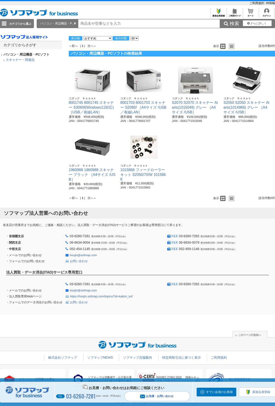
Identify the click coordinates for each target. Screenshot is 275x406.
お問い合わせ (79, 261)
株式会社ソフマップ (62, 357)
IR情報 (270, 3)
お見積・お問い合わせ (156, 396)
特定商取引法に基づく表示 (181, 357)
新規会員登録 (218, 14)
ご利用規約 (257, 3)
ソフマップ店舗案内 (137, 357)
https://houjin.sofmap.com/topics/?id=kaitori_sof (101, 296)
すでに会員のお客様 (219, 392)
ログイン (266, 14)
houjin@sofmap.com (83, 255)
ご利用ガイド (234, 14)
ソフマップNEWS (100, 357)
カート (250, 14)
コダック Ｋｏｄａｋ (82, 98)
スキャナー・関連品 (20, 60)
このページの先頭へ (249, 334)
